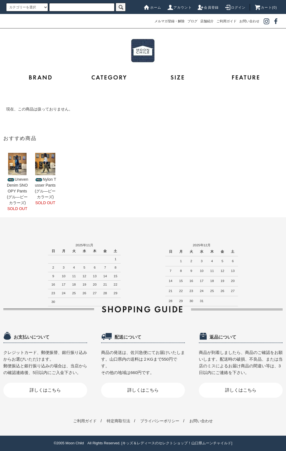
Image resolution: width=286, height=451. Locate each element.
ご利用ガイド (226, 21)
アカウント (179, 7)
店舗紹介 (207, 21)
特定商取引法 (118, 421)
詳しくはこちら (45, 390)
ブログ (192, 21)
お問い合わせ (249, 21)
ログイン (235, 7)
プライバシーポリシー (159, 421)
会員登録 (208, 7)
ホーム (152, 7)
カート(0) (265, 7)
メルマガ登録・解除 (169, 21)
